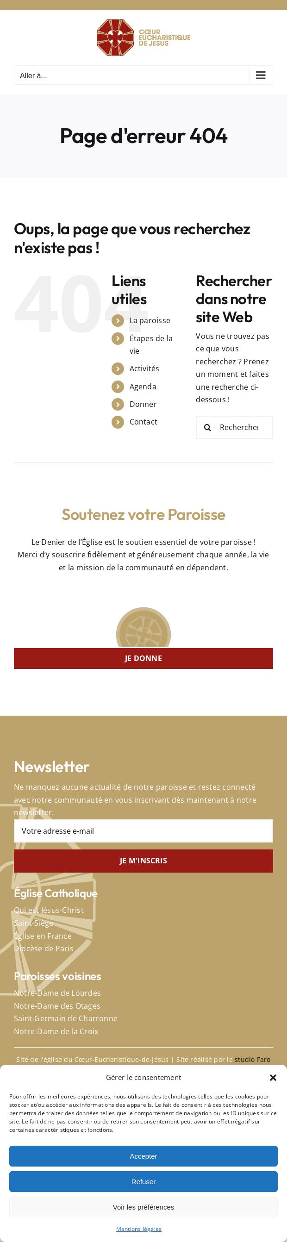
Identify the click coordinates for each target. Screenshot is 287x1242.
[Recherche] (207, 427)
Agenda (143, 386)
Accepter (143, 1156)
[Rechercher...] (234, 427)
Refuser (143, 1182)
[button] (273, 1077)
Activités (145, 368)
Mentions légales (139, 1229)
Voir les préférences (144, 1207)
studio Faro (253, 1059)
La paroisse (150, 320)
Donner (143, 404)
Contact (144, 422)
